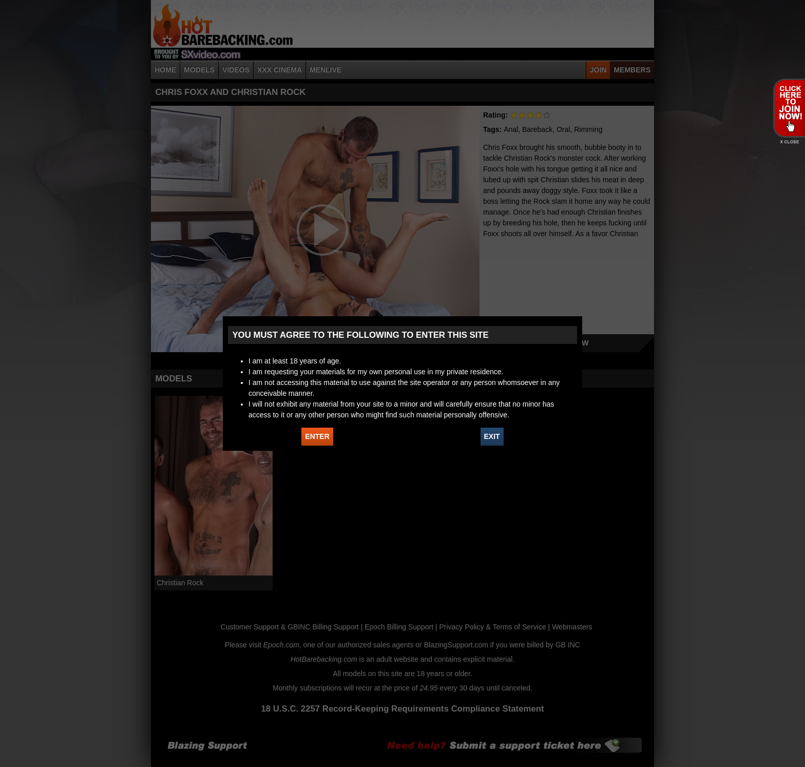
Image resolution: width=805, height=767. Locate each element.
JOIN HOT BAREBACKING (789, 107)
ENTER (317, 436)
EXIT (492, 436)
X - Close (789, 142)
